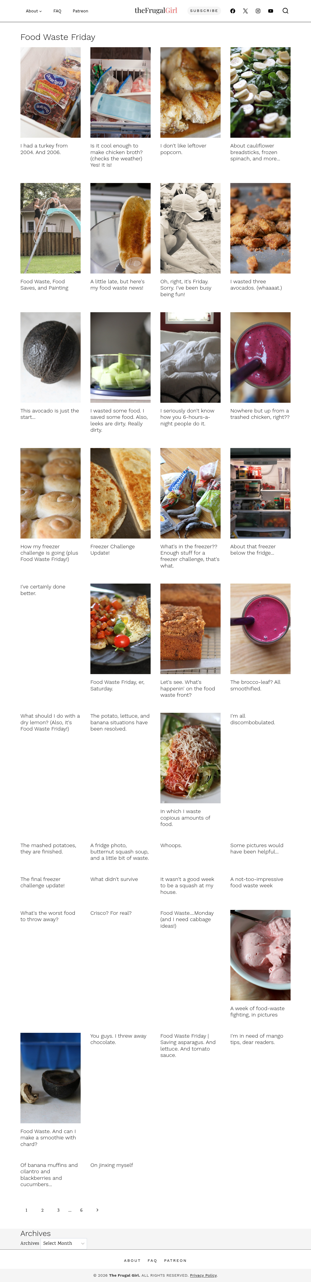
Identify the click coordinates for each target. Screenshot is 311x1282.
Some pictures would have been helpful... (257, 848)
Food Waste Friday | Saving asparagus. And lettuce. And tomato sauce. (188, 1045)
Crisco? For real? (111, 913)
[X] (245, 11)
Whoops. (171, 845)
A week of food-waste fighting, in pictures (257, 1011)
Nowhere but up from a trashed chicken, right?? (260, 414)
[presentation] (50, 92)
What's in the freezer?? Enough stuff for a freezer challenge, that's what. (189, 556)
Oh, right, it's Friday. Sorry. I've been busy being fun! (185, 287)
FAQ (57, 11)
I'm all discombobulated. (252, 719)
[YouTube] (271, 11)
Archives (29, 1243)
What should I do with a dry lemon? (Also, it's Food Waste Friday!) (50, 722)
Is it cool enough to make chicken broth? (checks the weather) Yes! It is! (116, 155)
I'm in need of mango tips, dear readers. (256, 1039)
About (132, 1260)
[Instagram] (258, 11)
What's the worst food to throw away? (47, 916)
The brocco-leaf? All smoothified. (255, 685)
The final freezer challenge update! (42, 882)
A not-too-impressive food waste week (256, 882)
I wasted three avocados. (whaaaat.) (256, 284)
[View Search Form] (285, 11)
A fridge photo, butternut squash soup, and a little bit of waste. (119, 851)
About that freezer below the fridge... (253, 549)
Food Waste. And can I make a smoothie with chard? (48, 1137)
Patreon (80, 11)
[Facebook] (233, 11)
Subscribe (204, 10)
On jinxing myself (111, 1165)
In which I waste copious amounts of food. (185, 817)
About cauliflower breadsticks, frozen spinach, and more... (255, 152)
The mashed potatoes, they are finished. (48, 848)
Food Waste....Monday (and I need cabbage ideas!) (187, 919)
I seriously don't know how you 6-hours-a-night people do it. (187, 417)
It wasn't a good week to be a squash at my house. (187, 885)
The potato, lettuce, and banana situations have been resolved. (120, 722)
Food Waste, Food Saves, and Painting (44, 284)
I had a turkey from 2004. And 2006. (44, 149)
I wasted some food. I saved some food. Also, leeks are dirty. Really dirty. (119, 420)
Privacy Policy (203, 1275)
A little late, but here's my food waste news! (117, 284)
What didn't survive (114, 879)
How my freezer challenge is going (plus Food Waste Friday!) (49, 552)
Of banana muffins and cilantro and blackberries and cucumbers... (49, 1174)
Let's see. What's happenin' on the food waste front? (187, 688)
